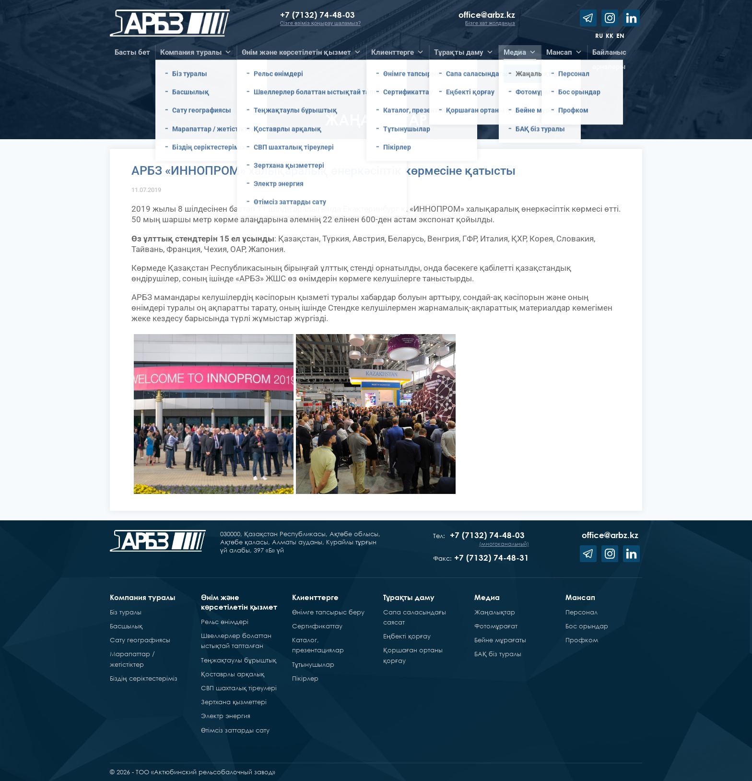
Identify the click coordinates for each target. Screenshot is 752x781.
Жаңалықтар (494, 612)
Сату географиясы (140, 640)
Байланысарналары (609, 54)
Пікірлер (305, 678)
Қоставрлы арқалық (232, 674)
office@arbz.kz (486, 15)
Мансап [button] (564, 52)
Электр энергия (225, 716)
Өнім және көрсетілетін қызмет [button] (301, 52)
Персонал (581, 612)
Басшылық (126, 626)
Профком (581, 640)
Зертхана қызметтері (234, 702)
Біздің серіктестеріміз (143, 678)
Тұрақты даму (409, 597)
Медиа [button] (520, 52)
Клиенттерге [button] (397, 52)
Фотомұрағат (495, 626)
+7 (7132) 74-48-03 (318, 15)
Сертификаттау (317, 626)
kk (609, 35)
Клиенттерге (315, 597)
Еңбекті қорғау (407, 636)
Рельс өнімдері (224, 621)
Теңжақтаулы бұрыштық (238, 660)
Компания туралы (143, 597)
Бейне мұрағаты (500, 640)
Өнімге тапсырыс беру (328, 612)
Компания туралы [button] (196, 52)
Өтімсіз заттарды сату (235, 730)
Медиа (487, 597)
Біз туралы (125, 612)
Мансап (580, 597)
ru (599, 35)
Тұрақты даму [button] (464, 52)
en (620, 35)
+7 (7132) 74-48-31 (491, 558)
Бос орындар (586, 626)
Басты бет (132, 52)
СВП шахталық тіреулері (239, 688)
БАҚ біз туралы (497, 654)
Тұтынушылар (313, 664)
